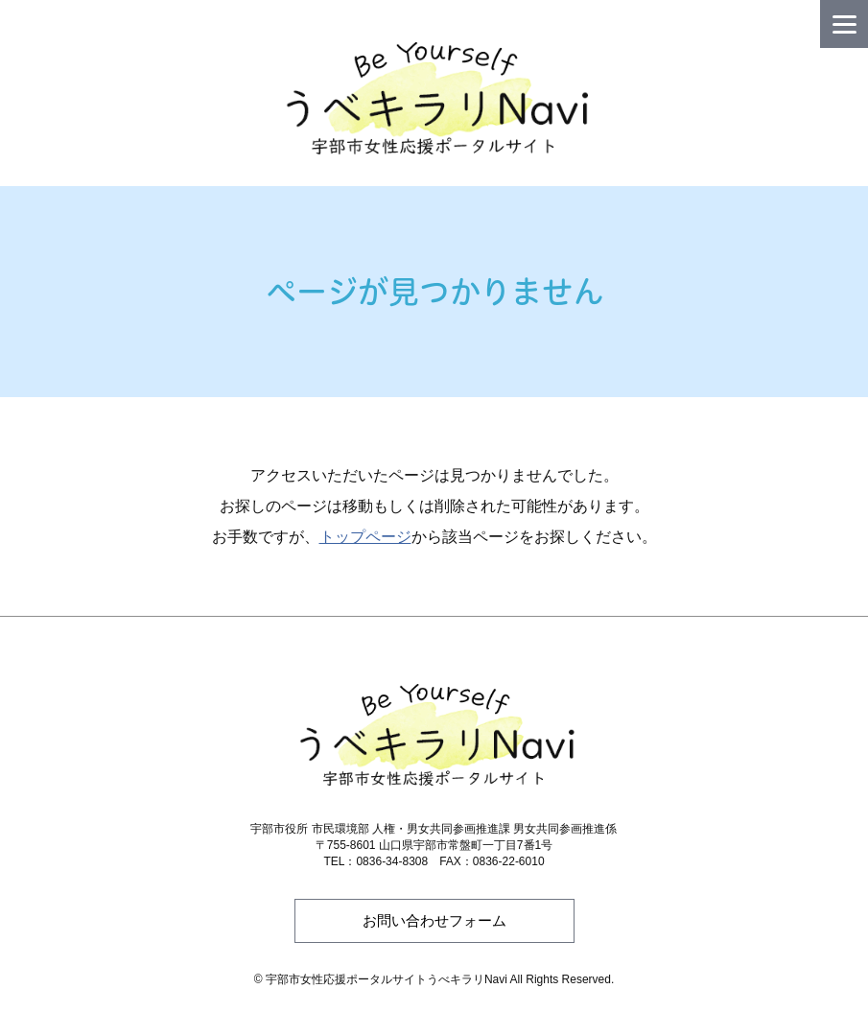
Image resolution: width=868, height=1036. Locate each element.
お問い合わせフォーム (434, 920)
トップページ (365, 537)
